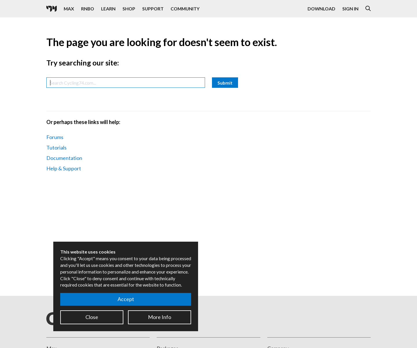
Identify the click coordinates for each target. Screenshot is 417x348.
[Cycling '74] (51, 9)
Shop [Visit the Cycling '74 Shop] (128, 8)
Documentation (64, 158)
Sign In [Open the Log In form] (350, 8)
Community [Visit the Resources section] (185, 8)
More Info (159, 317)
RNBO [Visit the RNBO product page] (87, 8)
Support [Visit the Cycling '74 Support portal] (153, 8)
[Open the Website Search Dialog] (368, 9)
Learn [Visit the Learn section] (108, 8)
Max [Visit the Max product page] (69, 8)
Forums (54, 137)
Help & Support (63, 168)
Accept (126, 299)
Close (91, 317)
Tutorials (56, 147)
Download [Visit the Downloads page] (321, 8)
